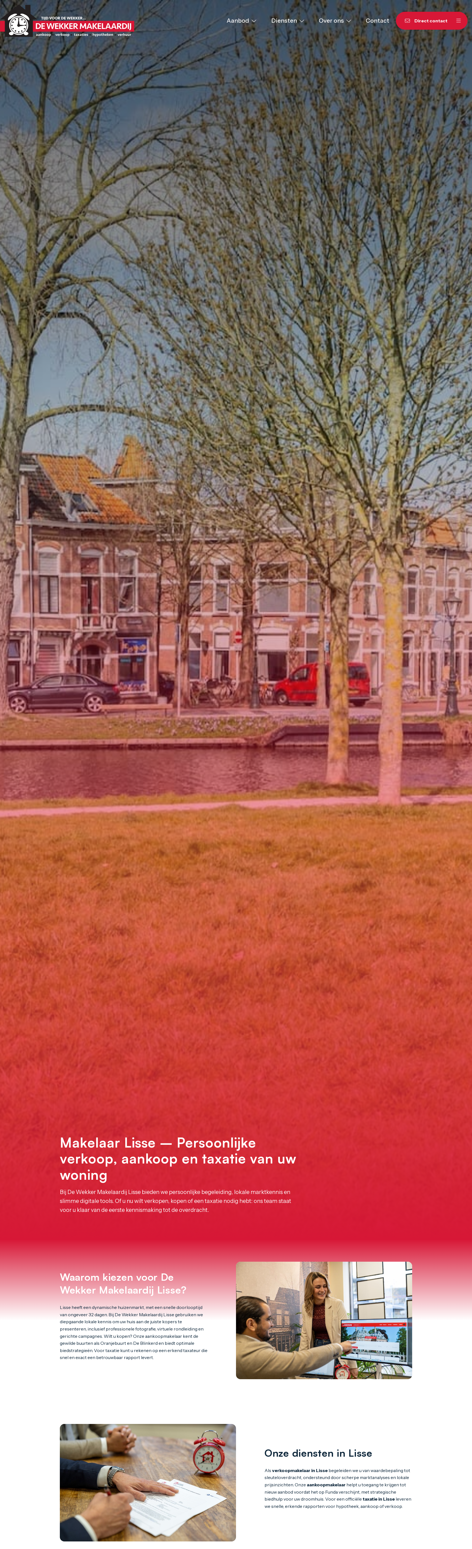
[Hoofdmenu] (459, 21)
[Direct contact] (423, 21)
